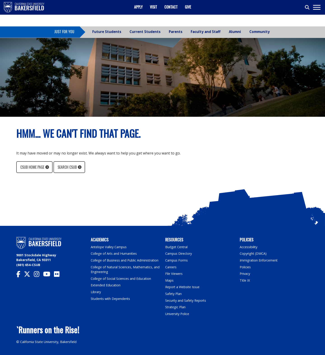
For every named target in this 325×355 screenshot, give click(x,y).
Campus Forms (176, 260)
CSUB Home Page (32, 167)
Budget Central (176, 247)
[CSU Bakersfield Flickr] (58, 275)
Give (188, 7)
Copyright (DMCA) (253, 253)
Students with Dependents (111, 299)
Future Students (106, 31)
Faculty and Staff (206, 31)
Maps (169, 280)
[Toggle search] (307, 7)
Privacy (245, 273)
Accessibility (249, 247)
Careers (170, 267)
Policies (245, 267)
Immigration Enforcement (259, 260)
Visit (153, 7)
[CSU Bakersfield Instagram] (38, 275)
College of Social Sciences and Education (121, 278)
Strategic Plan (175, 307)
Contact (171, 7)
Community (259, 31)
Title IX (245, 280)
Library (96, 292)
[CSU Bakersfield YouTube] (48, 275)
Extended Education (106, 285)
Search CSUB (67, 167)
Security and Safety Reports (186, 300)
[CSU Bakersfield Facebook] (20, 275)
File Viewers (174, 273)
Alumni (235, 31)
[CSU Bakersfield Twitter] (29, 275)
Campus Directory (178, 253)
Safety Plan (173, 294)
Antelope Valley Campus (109, 247)
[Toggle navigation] (316, 7)
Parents (175, 31)
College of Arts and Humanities (114, 253)
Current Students (145, 31)
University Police (177, 314)
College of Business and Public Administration (125, 260)
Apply (138, 7)
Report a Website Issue (182, 287)
